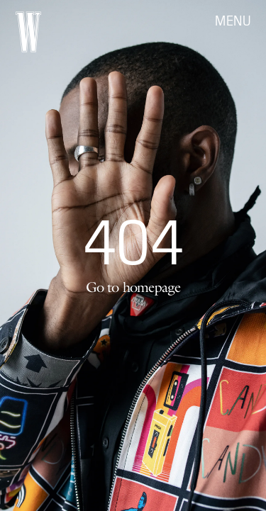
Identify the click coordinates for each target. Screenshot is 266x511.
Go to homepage (133, 287)
